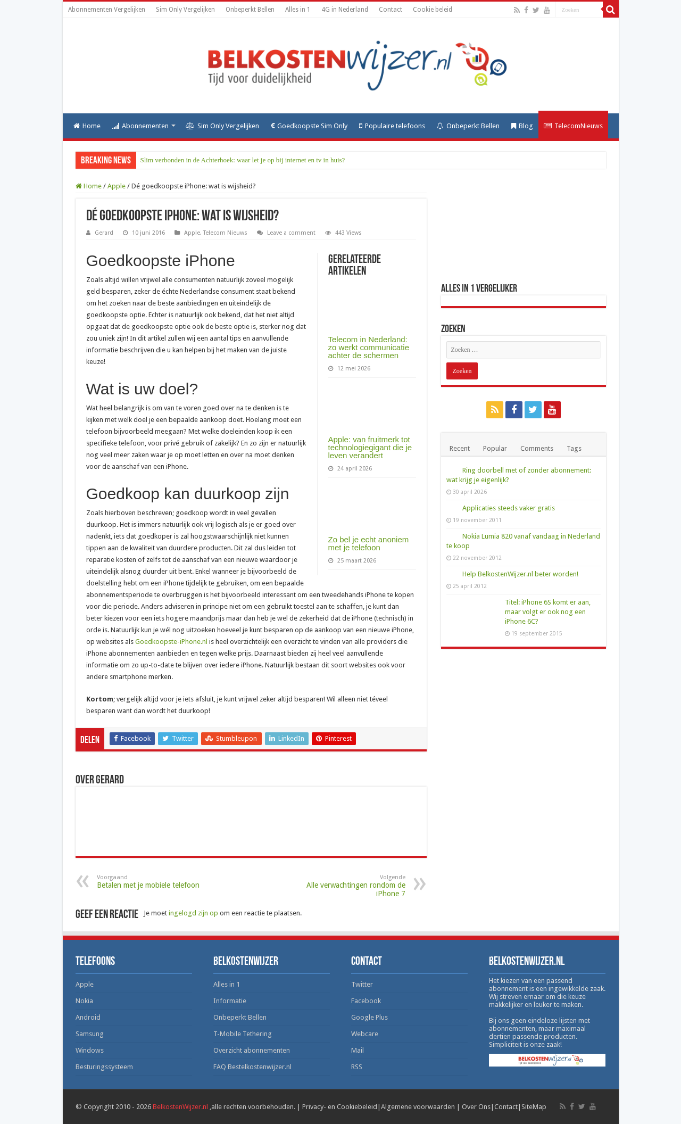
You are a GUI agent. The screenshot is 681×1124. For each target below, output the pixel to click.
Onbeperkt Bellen (250, 9)
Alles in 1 (298, 9)
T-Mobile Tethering (242, 1034)
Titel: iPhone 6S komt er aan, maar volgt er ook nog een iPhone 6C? (548, 611)
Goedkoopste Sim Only (309, 126)
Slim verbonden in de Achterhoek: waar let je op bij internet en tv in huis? (242, 160)
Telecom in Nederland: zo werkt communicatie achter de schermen (369, 347)
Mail (357, 1050)
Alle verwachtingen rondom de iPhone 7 (350, 886)
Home (87, 126)
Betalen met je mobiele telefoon (151, 881)
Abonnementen (140, 126)
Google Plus (369, 1017)
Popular (495, 448)
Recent (460, 448)
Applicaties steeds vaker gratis (508, 508)
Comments (536, 448)
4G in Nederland (344, 9)
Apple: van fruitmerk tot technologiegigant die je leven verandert (370, 447)
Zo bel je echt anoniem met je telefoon (368, 543)
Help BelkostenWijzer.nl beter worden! (520, 574)
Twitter (362, 984)
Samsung (90, 1034)
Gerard (104, 232)
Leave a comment (291, 232)
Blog (522, 126)
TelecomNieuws (573, 126)
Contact (390, 9)
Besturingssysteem (104, 1067)
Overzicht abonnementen (251, 1050)
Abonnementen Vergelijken (106, 9)
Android (88, 1017)
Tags (574, 448)
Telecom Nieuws (225, 232)
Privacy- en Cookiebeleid (339, 1107)
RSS (356, 1067)
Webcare (364, 1034)
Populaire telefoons (392, 126)
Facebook (366, 1001)
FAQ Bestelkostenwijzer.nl (252, 1067)
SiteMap (533, 1107)
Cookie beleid (432, 9)
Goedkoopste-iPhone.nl (171, 642)
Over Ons (476, 1107)
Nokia (84, 1001)
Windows (90, 1050)
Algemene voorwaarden (418, 1107)
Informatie (229, 1001)
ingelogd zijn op (193, 913)
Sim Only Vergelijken (185, 9)
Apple (116, 186)
